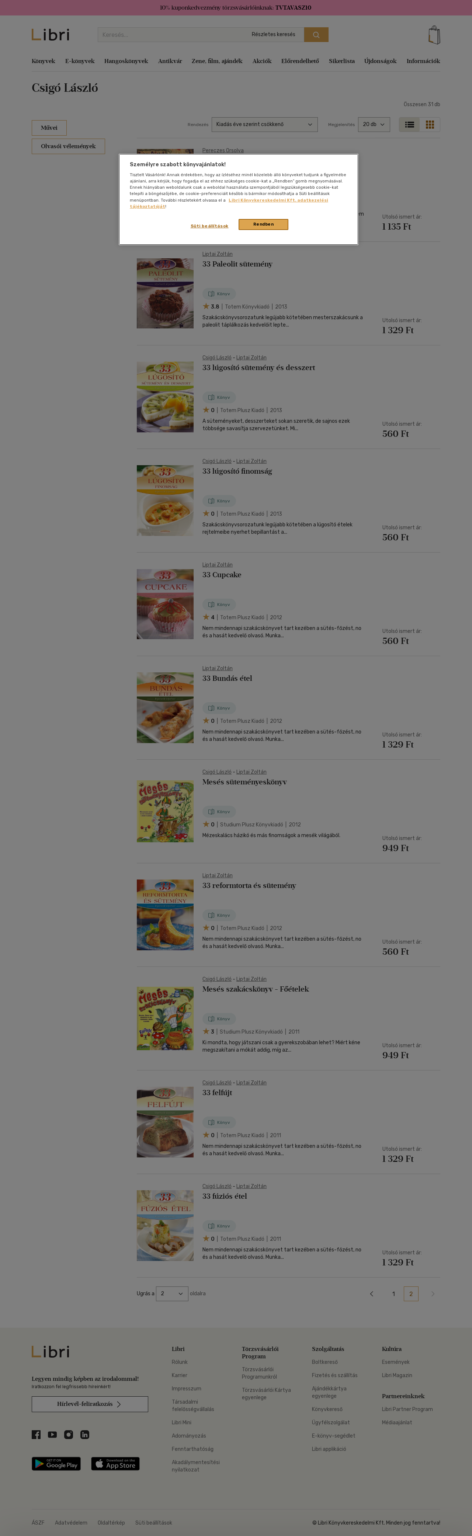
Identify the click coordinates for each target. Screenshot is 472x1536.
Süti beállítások (210, 226)
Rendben (263, 224)
